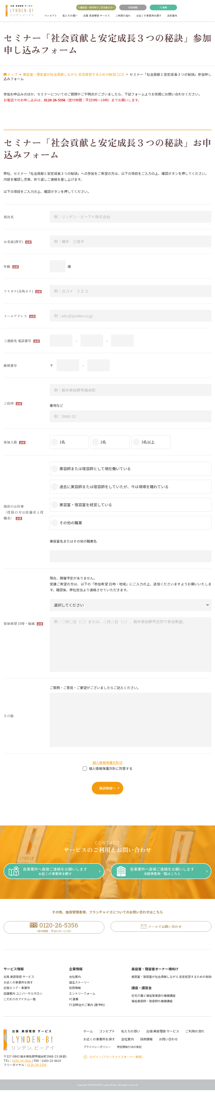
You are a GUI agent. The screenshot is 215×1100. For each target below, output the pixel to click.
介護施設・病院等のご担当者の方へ (96, 7)
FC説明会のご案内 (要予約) (87, 1014)
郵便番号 (10, 365)
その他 (9, 715)
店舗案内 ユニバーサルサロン (23, 1003)
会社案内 (172, 15)
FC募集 (163, 7)
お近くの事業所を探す (148, 15)
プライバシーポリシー (97, 1057)
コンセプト (50, 15)
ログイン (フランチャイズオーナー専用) (116, 1067)
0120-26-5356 (36, 1075)
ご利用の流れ (123, 15)
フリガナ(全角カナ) (18, 291)
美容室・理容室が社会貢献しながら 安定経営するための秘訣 (171, 986)
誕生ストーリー (79, 992)
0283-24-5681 (21, 1070)
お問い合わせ (168, 1049)
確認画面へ (107, 787)
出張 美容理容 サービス (96, 15)
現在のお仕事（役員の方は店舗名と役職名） (23, 512)
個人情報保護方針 (105, 762)
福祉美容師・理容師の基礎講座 (152, 1011)
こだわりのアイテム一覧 (20, 1009)
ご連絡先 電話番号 (17, 340)
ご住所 (9, 403)
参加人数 (10, 442)
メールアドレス (15, 315)
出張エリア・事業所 (17, 997)
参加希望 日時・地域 (19, 623)
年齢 (7, 266)
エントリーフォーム (82, 1003)
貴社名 (9, 216)
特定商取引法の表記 (129, 1057)
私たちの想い (70, 15)
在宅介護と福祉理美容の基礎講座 (153, 1005)
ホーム (88, 1041)
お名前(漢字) (13, 241)
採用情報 (133, 7)
